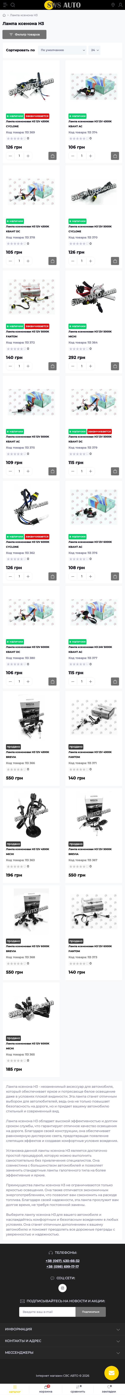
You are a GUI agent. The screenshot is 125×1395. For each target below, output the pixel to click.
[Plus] (28, 156)
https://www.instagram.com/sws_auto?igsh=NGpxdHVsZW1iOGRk (62, 1288)
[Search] (13, 5)
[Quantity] (19, 156)
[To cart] (52, 156)
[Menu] (5, 5)
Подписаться (90, 1311)
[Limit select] (94, 50)
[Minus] (10, 156)
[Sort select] (62, 50)
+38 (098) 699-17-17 (62, 1267)
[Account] (120, 5)
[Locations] (113, 5)
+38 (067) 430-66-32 (62, 1261)
